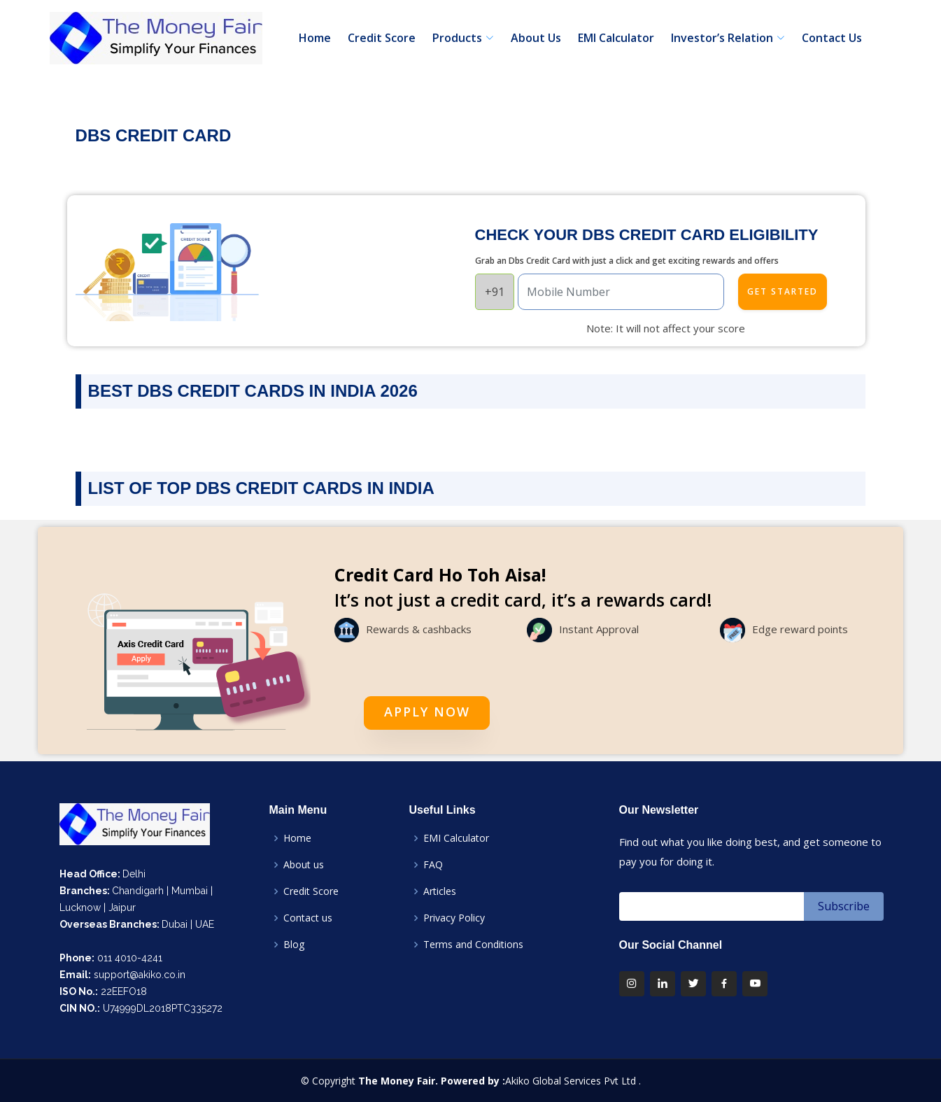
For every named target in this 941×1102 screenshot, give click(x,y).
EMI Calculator (616, 37)
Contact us (307, 918)
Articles (439, 891)
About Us (536, 37)
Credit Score (382, 37)
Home (315, 37)
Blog (293, 944)
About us (303, 865)
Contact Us (832, 37)
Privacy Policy (454, 918)
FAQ (433, 865)
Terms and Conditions (473, 944)
